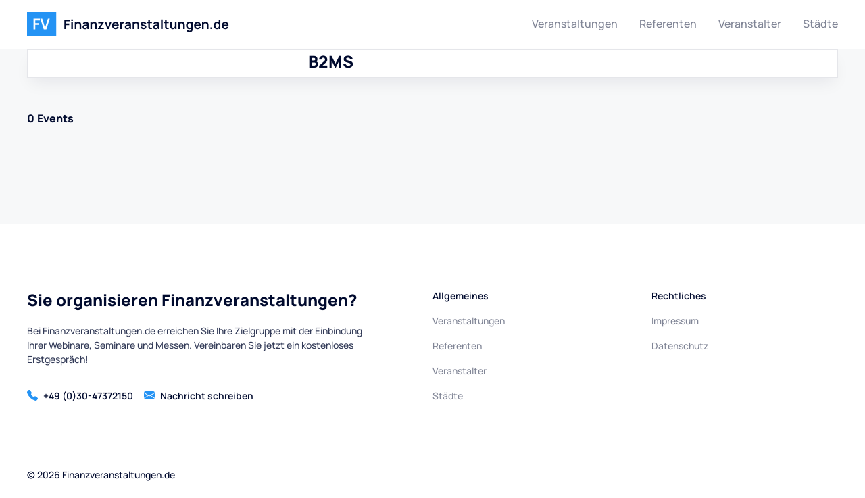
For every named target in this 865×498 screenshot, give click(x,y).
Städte (820, 23)
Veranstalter (749, 23)
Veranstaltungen (575, 23)
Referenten (668, 23)
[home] (128, 24)
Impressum (675, 320)
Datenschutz (679, 345)
